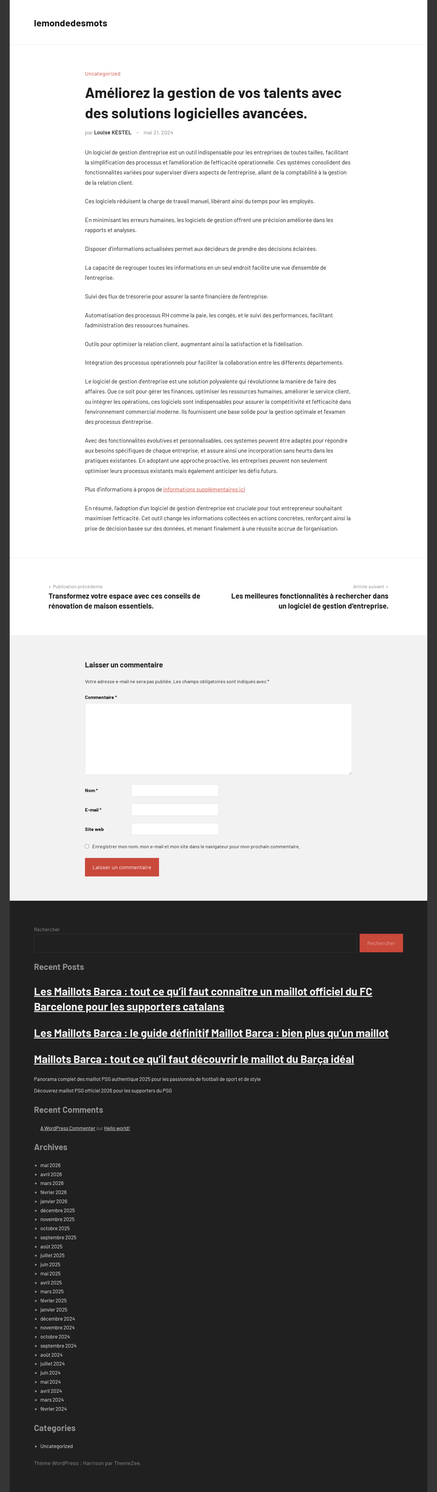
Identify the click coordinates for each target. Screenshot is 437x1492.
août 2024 (51, 1355)
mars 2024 (52, 1399)
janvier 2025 (53, 1309)
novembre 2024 (57, 1327)
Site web (94, 829)
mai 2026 (50, 1165)
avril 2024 (51, 1391)
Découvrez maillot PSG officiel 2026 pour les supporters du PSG (103, 1090)
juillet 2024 (52, 1363)
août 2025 (51, 1246)
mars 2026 (52, 1183)
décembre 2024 (57, 1318)
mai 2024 (50, 1382)
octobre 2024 (55, 1336)
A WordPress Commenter (67, 1128)
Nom (91, 790)
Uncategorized (102, 73)
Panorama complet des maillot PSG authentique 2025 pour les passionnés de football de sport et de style (147, 1079)
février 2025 (53, 1300)
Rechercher (47, 929)
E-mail (93, 809)
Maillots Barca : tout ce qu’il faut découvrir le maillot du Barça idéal (194, 1058)
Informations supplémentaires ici (204, 489)
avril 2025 (51, 1282)
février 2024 (53, 1409)
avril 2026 (51, 1174)
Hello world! (117, 1128)
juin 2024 (50, 1372)
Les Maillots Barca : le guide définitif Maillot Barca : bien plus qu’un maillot (211, 1032)
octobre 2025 (55, 1228)
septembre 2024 (58, 1345)
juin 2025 (50, 1264)
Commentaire (101, 697)
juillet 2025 (52, 1255)
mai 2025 (50, 1273)
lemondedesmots (76, 22)
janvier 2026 (53, 1201)
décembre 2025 (57, 1210)
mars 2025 (52, 1291)
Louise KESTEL (112, 132)
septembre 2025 (58, 1237)
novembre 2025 (57, 1219)
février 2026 (53, 1192)
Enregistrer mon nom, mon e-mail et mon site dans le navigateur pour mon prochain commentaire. (196, 846)
